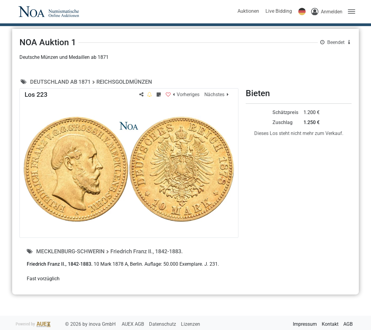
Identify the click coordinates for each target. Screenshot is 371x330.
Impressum (305, 324)
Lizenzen (190, 324)
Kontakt (330, 324)
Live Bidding (278, 11)
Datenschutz (163, 324)
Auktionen (248, 11)
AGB (348, 324)
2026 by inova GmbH (66, 324)
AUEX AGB (133, 324)
